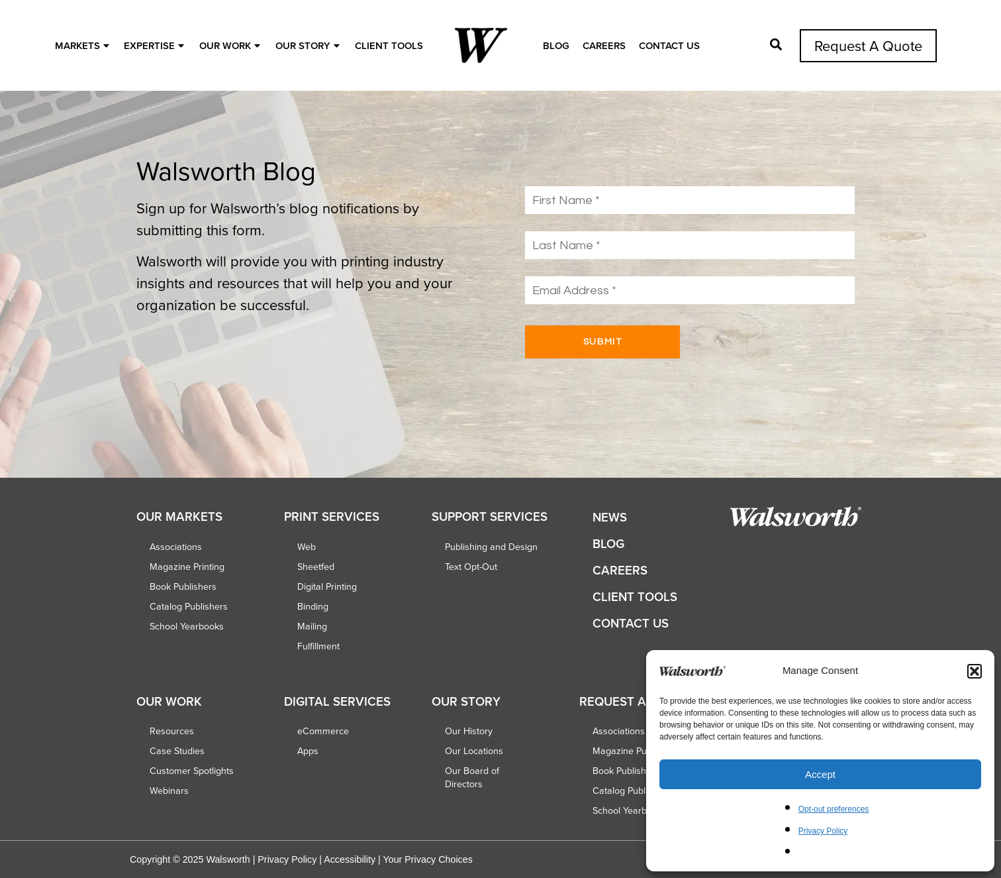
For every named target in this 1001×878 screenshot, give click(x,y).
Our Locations (474, 750)
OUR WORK (231, 45)
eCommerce (323, 731)
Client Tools (389, 45)
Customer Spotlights (192, 770)
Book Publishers (183, 586)
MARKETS (84, 45)
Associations (176, 546)
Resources (172, 731)
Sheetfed (315, 566)
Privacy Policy (823, 831)
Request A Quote (868, 45)
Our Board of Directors (472, 777)
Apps (307, 750)
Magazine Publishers (636, 750)
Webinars (169, 790)
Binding (312, 606)
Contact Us (669, 45)
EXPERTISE (155, 45)
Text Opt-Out (471, 566)
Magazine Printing (187, 566)
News (610, 517)
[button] (974, 671)
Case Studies (177, 750)
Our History (469, 731)
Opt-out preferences (833, 809)
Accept (820, 774)
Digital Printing (327, 586)
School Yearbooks (187, 626)
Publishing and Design (491, 546)
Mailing (312, 626)
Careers (604, 45)
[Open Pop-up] (776, 44)
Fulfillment (318, 646)
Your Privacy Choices (427, 859)
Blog (556, 45)
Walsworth (228, 859)
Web (306, 546)
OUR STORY (309, 45)
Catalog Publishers (189, 606)
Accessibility (349, 859)
